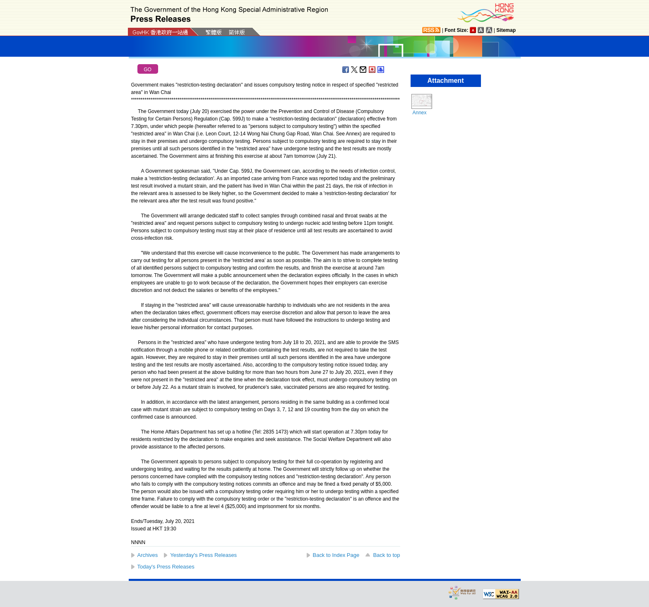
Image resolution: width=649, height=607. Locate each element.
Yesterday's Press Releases (203, 555)
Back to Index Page (336, 555)
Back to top (386, 555)
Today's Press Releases (166, 567)
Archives (147, 555)
